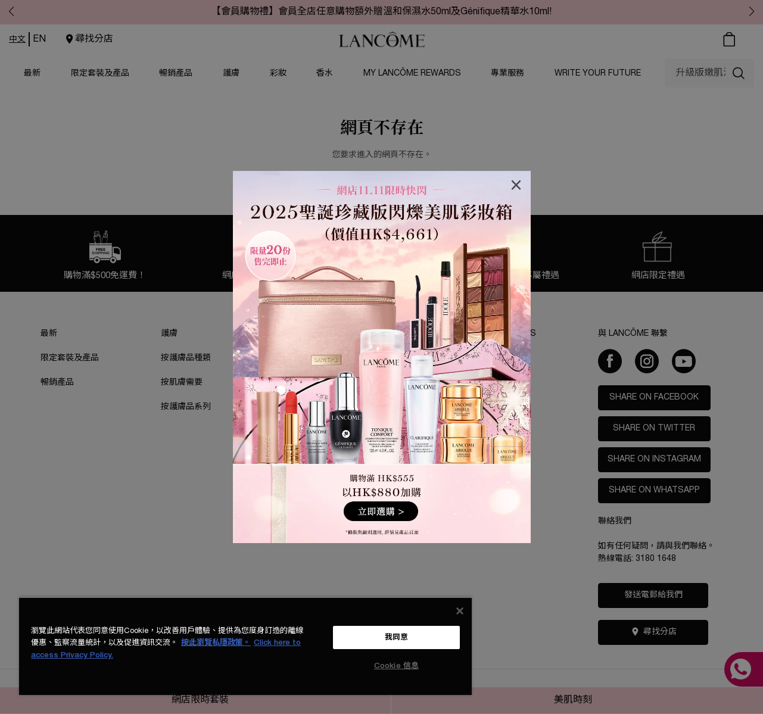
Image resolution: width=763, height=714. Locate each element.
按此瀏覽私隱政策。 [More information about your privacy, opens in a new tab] (216, 643)
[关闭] (459, 611)
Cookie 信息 (396, 666)
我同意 (396, 637)
